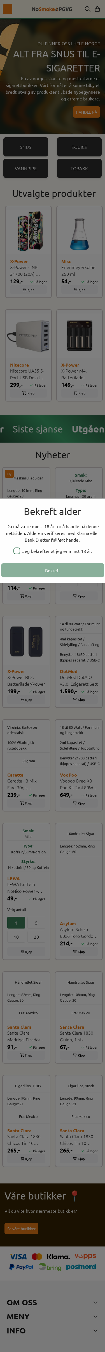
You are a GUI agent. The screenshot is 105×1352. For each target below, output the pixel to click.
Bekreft (52, 570)
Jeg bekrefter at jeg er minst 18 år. (52, 551)
